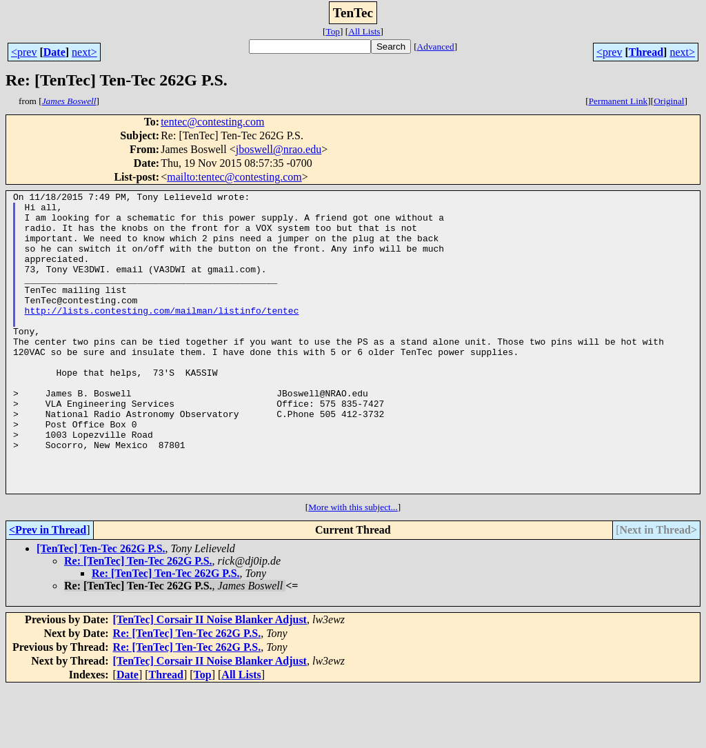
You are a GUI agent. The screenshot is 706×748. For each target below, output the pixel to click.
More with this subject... (353, 567)
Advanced (435, 46)
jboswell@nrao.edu (278, 149)
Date (54, 52)
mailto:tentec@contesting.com (234, 177)
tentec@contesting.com (212, 122)
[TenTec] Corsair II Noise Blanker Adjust (210, 679)
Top (332, 31)
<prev (24, 52)
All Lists (364, 31)
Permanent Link (618, 101)
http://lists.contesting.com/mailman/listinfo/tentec (162, 335)
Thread (646, 52)
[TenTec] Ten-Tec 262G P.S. (101, 608)
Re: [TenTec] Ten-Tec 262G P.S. (138, 621)
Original (669, 101)
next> (84, 52)
